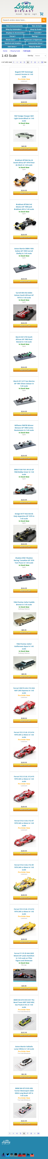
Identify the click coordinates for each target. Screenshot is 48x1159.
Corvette (38, 33)
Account (19, 14)
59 (42, 62)
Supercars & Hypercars (33, 40)
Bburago (24, 965)
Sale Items (12, 47)
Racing (35, 36)
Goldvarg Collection (24, 609)
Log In (34, 14)
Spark (24, 169)
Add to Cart (25, 105)
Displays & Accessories (15, 33)
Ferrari (13, 36)
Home (5, 51)
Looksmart (24, 81)
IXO (24, 125)
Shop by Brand (34, 47)
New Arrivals (37, 26)
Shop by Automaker (14, 29)
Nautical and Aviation (13, 43)
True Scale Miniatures (24, 1011)
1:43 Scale (26, 51)
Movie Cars (11, 40)
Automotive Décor (35, 43)
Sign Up (27, 14)
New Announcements (14, 26)
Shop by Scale (36, 29)
